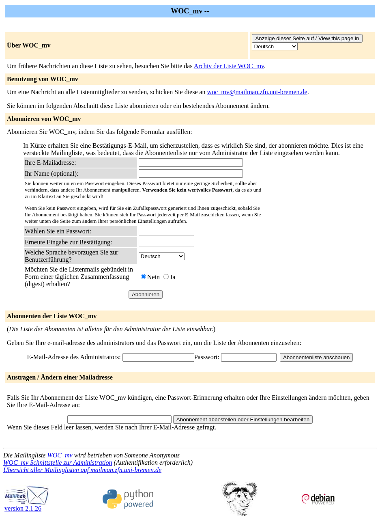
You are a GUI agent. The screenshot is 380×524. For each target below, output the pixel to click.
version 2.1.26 (26, 505)
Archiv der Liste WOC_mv (229, 66)
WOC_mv (59, 455)
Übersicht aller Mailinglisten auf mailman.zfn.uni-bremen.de (82, 469)
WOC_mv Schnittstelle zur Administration (57, 462)
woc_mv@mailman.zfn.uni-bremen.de (257, 91)
